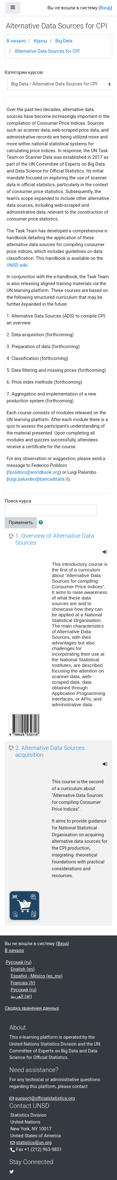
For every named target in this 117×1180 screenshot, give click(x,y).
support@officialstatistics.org (45, 1098)
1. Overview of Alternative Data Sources (54, 539)
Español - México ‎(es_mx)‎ (36, 976)
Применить (21, 522)
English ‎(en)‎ (23, 969)
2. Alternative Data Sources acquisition (50, 752)
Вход (105, 8)
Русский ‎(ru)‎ (19, 962)
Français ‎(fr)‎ (23, 983)
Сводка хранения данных (32, 1008)
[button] (42, 523)
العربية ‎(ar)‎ (21, 996)
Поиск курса (18, 501)
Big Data (63, 41)
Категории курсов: (24, 72)
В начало (16, 41)
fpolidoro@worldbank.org (33, 472)
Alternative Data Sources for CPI (47, 51)
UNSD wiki (17, 265)
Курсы (40, 41)
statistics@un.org (33, 1142)
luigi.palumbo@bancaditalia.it (38, 479)
